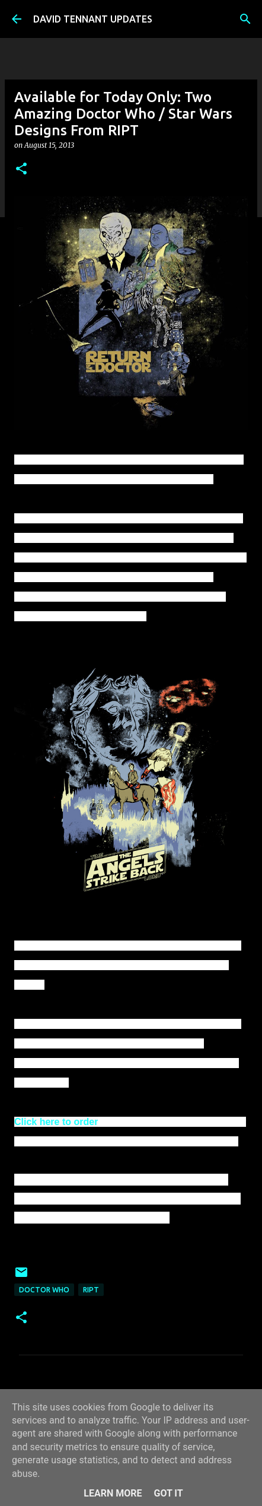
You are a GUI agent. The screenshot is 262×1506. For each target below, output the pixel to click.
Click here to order (56, 1122)
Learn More (113, 1493)
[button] (21, 169)
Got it (168, 1493)
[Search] (245, 19)
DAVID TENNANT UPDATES (92, 19)
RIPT (91, 1290)
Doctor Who (44, 1290)
